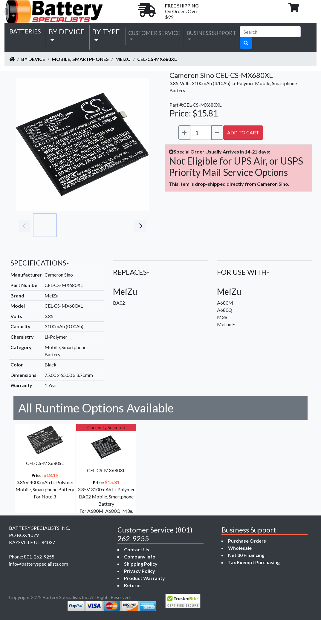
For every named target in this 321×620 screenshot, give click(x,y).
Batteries (25, 31)
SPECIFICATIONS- (39, 262)
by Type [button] (106, 31)
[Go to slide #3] (97, 225)
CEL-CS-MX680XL (157, 59)
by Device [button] (66, 31)
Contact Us (136, 549)
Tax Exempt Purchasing (254, 562)
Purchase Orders (247, 541)
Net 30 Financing (246, 555)
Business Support (211, 33)
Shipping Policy (141, 564)
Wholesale (240, 548)
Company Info (139, 556)
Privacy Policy (139, 571)
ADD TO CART (243, 132)
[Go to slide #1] (45, 225)
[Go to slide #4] (124, 225)
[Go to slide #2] (71, 225)
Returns (133, 585)
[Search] (270, 31)
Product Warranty (144, 578)
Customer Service (154, 33)
